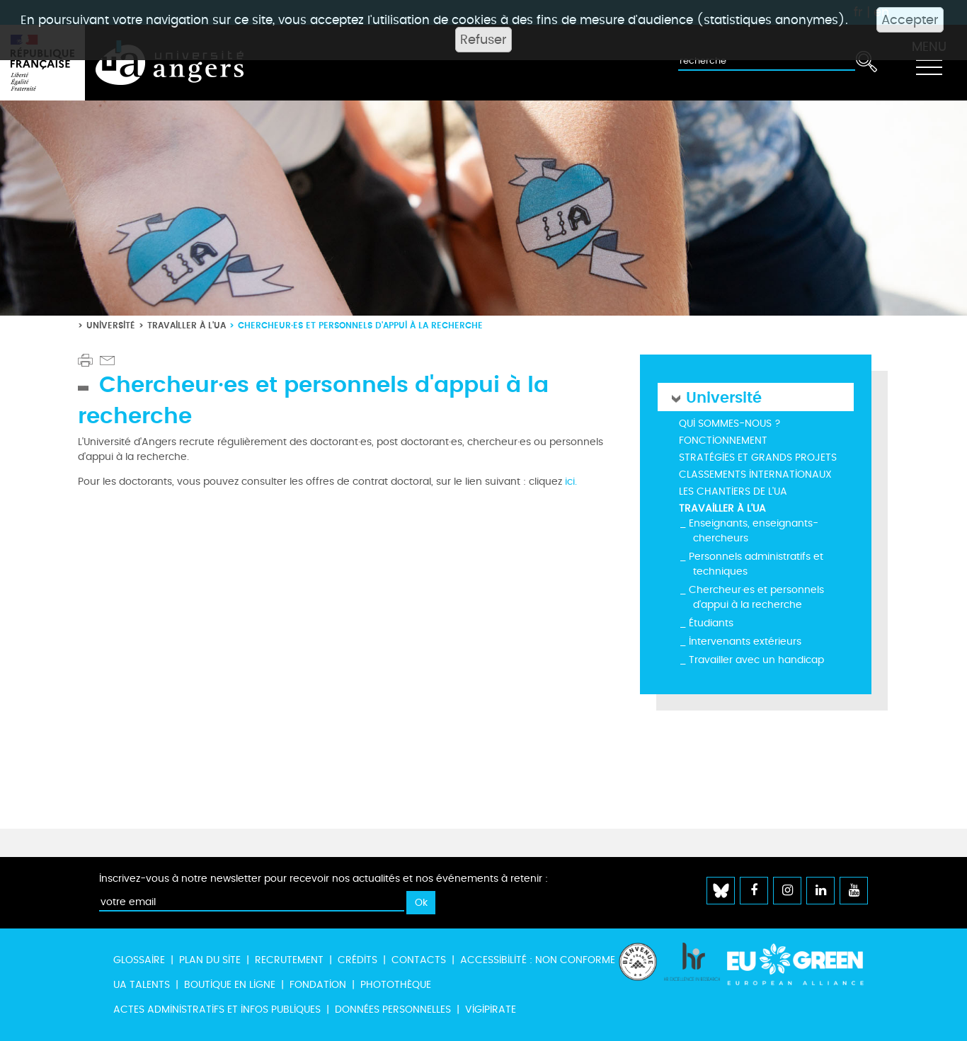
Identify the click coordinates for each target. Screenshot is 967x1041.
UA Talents (141, 984)
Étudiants (711, 623)
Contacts (418, 960)
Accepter (910, 20)
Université (110, 325)
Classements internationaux (755, 474)
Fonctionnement (723, 440)
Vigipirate (490, 1009)
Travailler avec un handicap (756, 659)
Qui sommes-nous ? (730, 423)
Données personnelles (393, 1009)
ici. (571, 481)
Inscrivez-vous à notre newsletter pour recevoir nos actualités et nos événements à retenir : (323, 878)
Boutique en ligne (229, 984)
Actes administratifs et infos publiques (217, 1009)
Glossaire (139, 960)
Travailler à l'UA (186, 325)
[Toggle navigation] (928, 63)
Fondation (318, 984)
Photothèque (395, 984)
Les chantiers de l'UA (733, 491)
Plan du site (210, 960)
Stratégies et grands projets (758, 457)
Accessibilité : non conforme (537, 960)
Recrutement (289, 960)
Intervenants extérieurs (745, 641)
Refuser (483, 40)
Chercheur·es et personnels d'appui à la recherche (756, 597)
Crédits (357, 960)
